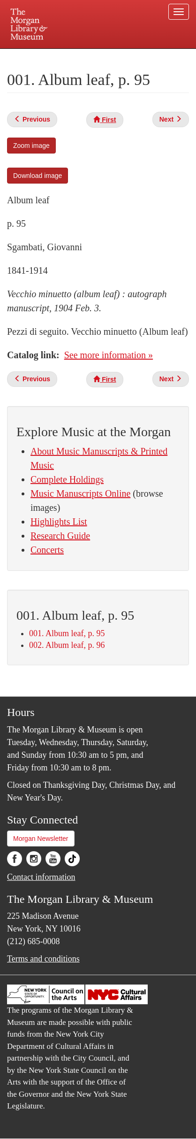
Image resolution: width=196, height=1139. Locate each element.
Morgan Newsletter (40, 838)
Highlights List (58, 521)
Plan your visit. (30, 55)
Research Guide (60, 536)
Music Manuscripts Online (80, 493)
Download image (37, 175)
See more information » (108, 355)
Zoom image (31, 145)
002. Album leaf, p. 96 (67, 645)
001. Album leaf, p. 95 (67, 633)
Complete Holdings (67, 479)
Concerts (47, 550)
